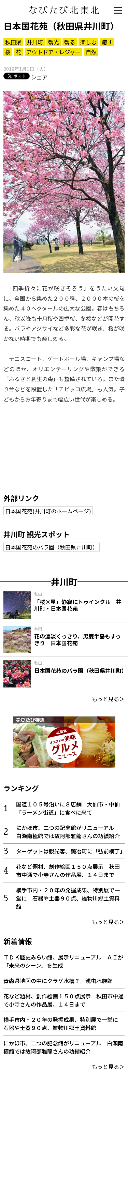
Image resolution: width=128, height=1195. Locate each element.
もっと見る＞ (108, 699)
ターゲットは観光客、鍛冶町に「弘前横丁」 (70, 851)
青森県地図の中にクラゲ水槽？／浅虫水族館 (58, 981)
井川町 (35, 42)
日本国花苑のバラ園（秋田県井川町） (51, 547)
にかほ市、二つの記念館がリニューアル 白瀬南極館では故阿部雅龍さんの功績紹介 (68, 831)
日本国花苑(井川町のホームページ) (48, 511)
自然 (91, 52)
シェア (39, 77)
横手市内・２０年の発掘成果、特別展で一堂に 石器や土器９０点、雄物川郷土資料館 (68, 898)
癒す (107, 42)
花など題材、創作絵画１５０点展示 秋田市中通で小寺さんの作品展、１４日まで (68, 870)
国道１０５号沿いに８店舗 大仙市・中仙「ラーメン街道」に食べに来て (68, 808)
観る (69, 42)
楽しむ (88, 42)
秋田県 (13, 42)
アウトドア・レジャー (53, 52)
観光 (53, 42)
